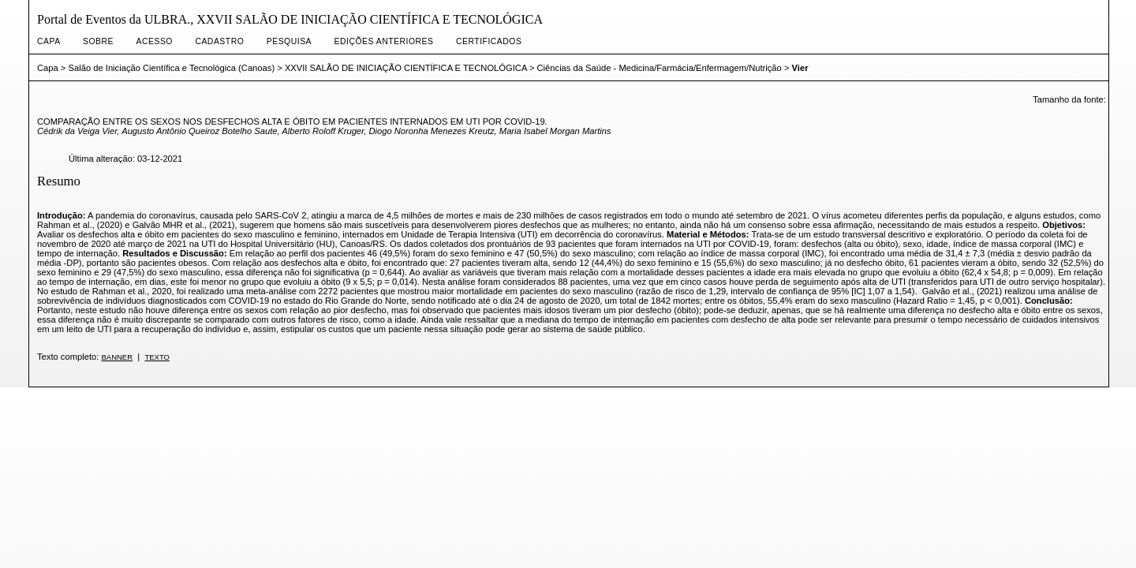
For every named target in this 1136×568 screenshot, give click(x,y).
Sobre (98, 41)
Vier (800, 68)
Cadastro (219, 41)
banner (117, 357)
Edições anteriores (384, 41)
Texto (157, 357)
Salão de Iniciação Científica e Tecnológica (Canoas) (172, 68)
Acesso (154, 41)
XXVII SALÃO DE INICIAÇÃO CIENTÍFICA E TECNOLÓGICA (406, 68)
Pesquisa (289, 41)
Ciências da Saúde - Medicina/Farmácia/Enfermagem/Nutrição (659, 68)
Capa (49, 41)
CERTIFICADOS (488, 41)
